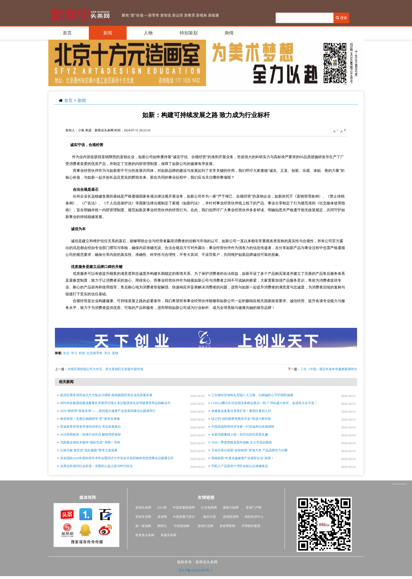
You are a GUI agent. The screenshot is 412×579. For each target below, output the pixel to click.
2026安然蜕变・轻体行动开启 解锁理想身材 (90, 434)
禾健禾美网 (168, 535)
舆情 (229, 32)
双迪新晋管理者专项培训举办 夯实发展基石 (90, 426)
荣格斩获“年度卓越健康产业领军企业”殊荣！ (242, 458)
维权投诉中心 (254, 517)
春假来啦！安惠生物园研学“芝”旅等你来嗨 (90, 419)
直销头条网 (143, 507)
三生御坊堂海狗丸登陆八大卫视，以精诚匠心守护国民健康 (252, 395)
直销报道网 (231, 517)
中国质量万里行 (184, 517)
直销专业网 (143, 517)
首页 (67, 32)
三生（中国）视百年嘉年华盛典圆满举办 (328, 369)
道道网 (162, 517)
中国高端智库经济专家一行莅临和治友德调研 (242, 426)
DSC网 (162, 507)
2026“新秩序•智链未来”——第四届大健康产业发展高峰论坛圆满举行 (108, 411)
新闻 (107, 32)
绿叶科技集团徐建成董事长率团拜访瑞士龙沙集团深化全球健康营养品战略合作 (115, 403)
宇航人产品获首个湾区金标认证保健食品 (239, 466)
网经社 (162, 526)
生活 (66, 353)
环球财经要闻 (250, 526)
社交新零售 (94, 353)
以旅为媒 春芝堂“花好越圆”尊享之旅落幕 (88, 450)
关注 (107, 353)
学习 (74, 353)
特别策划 (189, 32)
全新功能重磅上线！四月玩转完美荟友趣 (239, 434)
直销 (115, 353)
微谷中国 (209, 517)
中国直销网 (181, 526)
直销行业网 (205, 526)
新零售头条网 (144, 535)
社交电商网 (209, 507)
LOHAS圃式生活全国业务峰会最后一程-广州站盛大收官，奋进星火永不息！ (264, 403)
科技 (82, 353)
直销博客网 (227, 526)
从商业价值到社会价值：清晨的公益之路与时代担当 (96, 466)
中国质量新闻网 (184, 507)
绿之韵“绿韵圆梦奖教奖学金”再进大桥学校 (241, 419)
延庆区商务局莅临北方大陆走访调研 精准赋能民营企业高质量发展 (106, 395)
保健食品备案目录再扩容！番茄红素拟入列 (241, 411)
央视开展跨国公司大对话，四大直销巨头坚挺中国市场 (105, 369)
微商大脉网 (231, 507)
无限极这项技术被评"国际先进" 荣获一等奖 (90, 442)
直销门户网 (253, 507)
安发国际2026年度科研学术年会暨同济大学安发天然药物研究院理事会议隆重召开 (117, 458)
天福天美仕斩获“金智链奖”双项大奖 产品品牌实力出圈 (249, 450)
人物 (148, 32)
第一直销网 (143, 526)
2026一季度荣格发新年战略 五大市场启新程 (241, 442)
